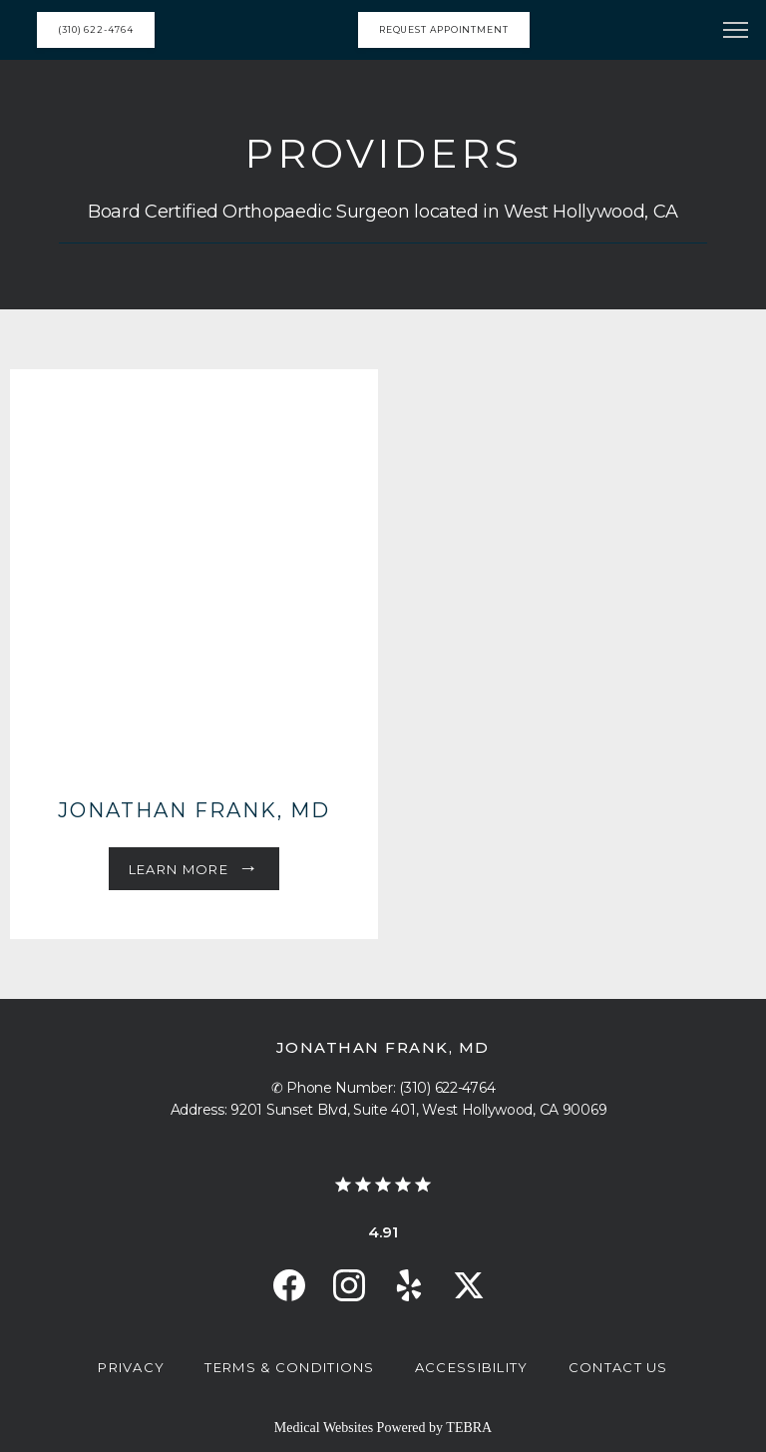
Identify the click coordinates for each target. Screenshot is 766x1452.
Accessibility (472, 1367)
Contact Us (618, 1367)
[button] (736, 32)
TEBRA (469, 1427)
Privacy (131, 1367)
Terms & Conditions (289, 1367)
